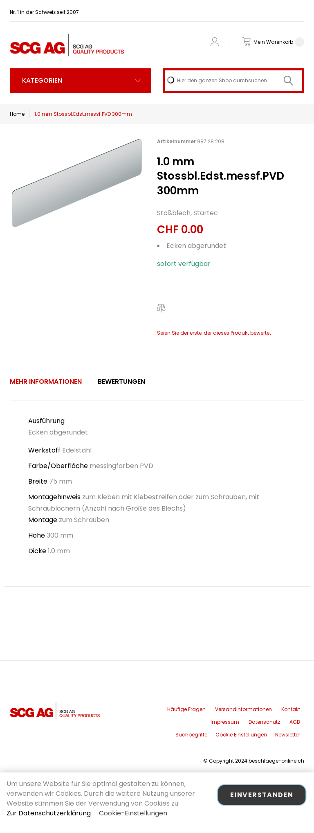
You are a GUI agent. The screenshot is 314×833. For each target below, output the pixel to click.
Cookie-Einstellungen (133, 813)
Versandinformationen (243, 709)
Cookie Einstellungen (241, 734)
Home (17, 113)
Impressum (225, 721)
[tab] (46, 382)
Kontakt (290, 709)
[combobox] (233, 80)
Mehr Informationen (46, 381)
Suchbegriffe (191, 734)
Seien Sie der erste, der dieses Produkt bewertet (214, 332)
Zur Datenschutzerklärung (49, 813)
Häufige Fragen (186, 709)
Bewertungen (121, 381)
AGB (294, 721)
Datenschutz (264, 721)
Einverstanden (261, 794)
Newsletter (287, 734)
